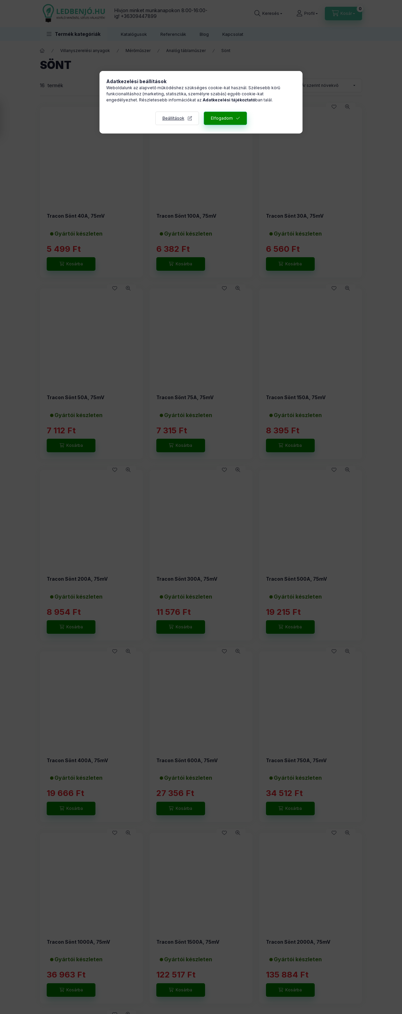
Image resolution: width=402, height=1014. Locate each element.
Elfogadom (222, 118)
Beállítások (173, 118)
